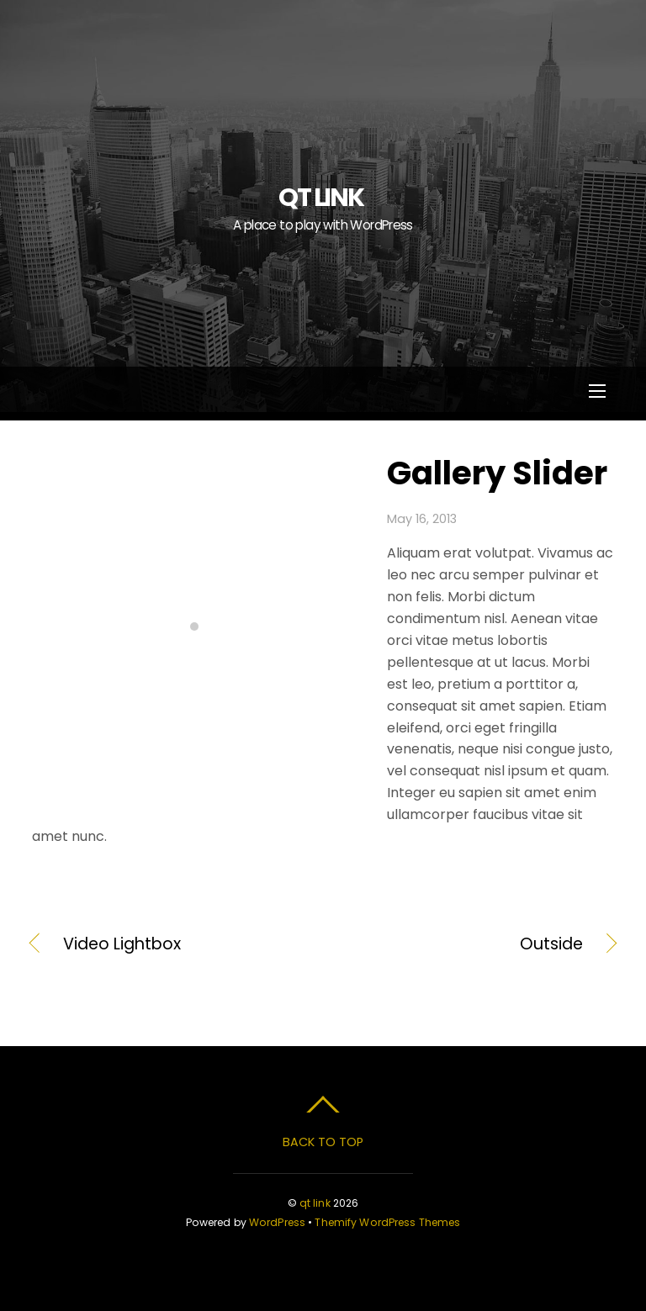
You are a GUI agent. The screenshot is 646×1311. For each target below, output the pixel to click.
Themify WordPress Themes (387, 1222)
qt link (315, 1203)
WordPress (277, 1222)
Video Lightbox (122, 944)
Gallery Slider (497, 473)
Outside (462, 944)
